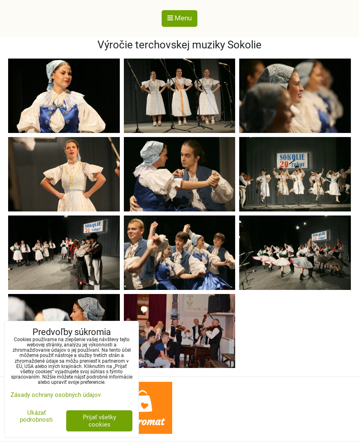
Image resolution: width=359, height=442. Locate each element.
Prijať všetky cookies (99, 421)
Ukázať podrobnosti (36, 416)
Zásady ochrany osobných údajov (56, 394)
